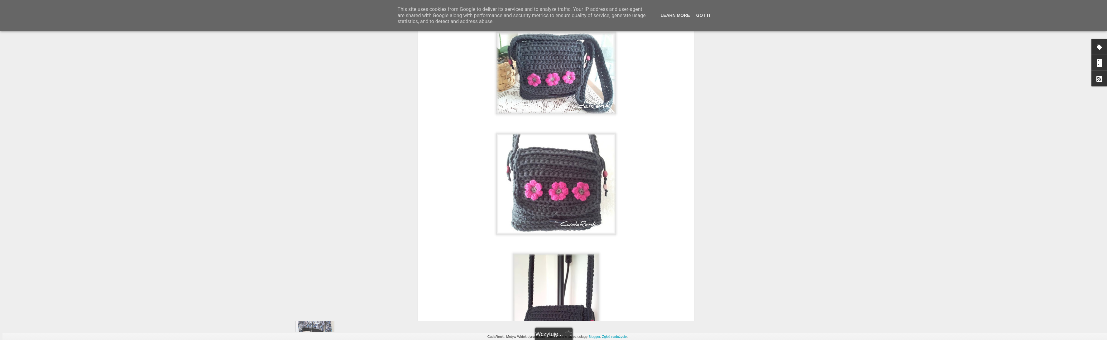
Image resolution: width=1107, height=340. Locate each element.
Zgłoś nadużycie (614, 336)
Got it (703, 15)
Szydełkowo (582, 121)
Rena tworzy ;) (592, 113)
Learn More (675, 15)
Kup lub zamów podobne (544, 121)
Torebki (603, 121)
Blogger (594, 336)
